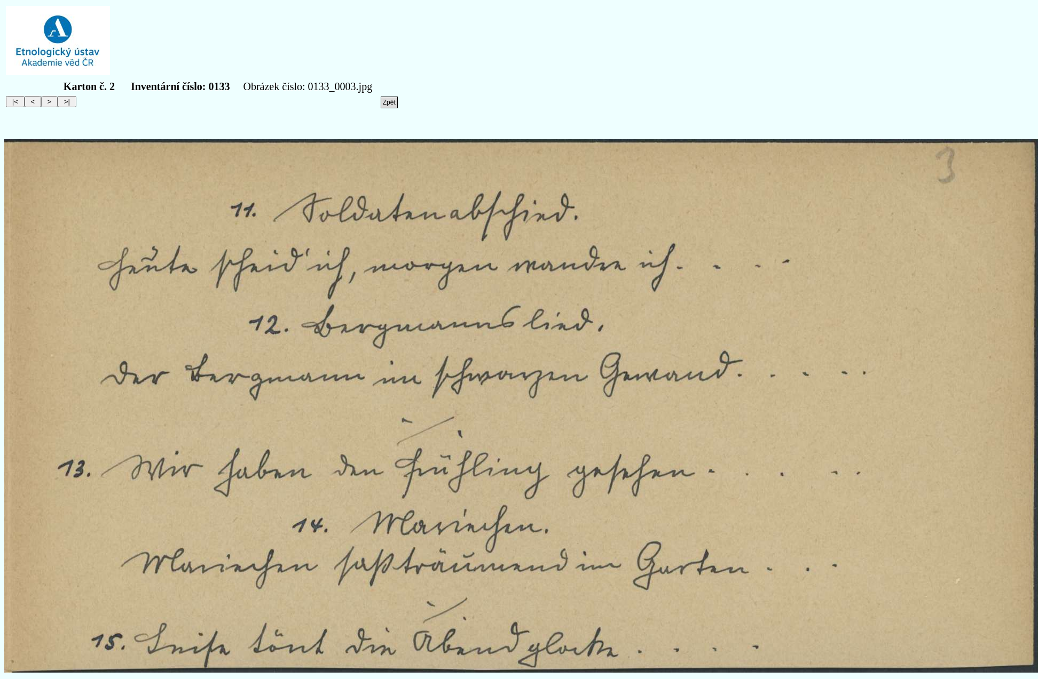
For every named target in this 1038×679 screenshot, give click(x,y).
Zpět (389, 102)
